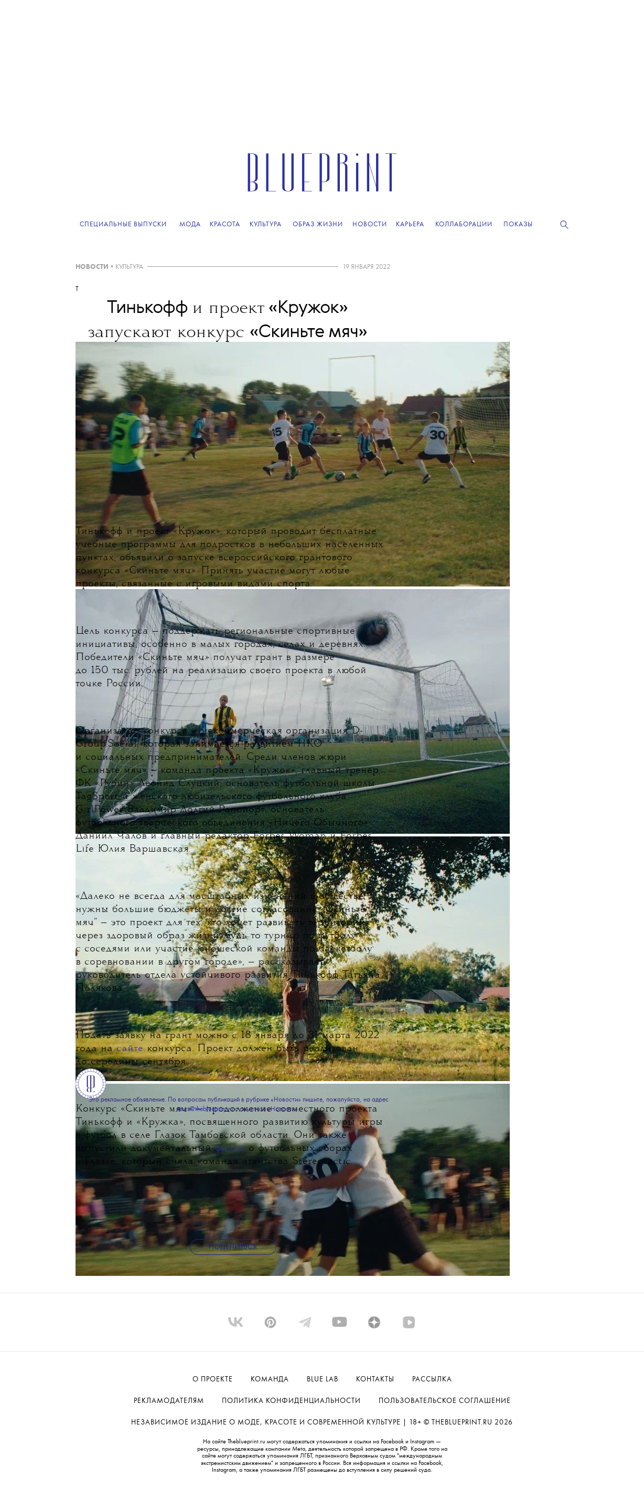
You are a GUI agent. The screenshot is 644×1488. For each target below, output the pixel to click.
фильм (230, 1149)
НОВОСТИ (92, 267)
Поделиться (233, 1247)
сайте (129, 1049)
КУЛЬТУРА (129, 267)
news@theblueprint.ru (204, 1109)
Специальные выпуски (123, 224)
